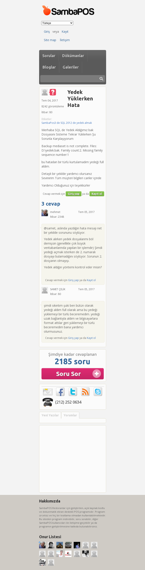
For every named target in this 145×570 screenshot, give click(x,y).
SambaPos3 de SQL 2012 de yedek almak (66, 123)
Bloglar (49, 67)
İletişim (65, 40)
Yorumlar (70, 415)
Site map (50, 40)
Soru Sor (68, 373)
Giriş (47, 31)
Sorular (48, 55)
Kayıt (65, 31)
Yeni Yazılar (50, 415)
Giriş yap (73, 193)
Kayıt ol (97, 193)
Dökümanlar (73, 55)
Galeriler (71, 67)
